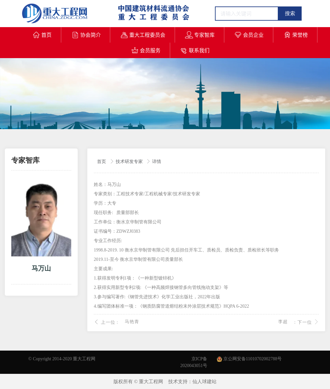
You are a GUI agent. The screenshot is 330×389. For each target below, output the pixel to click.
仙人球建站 (204, 381)
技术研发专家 (130, 161)
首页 (102, 161)
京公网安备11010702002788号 (249, 358)
